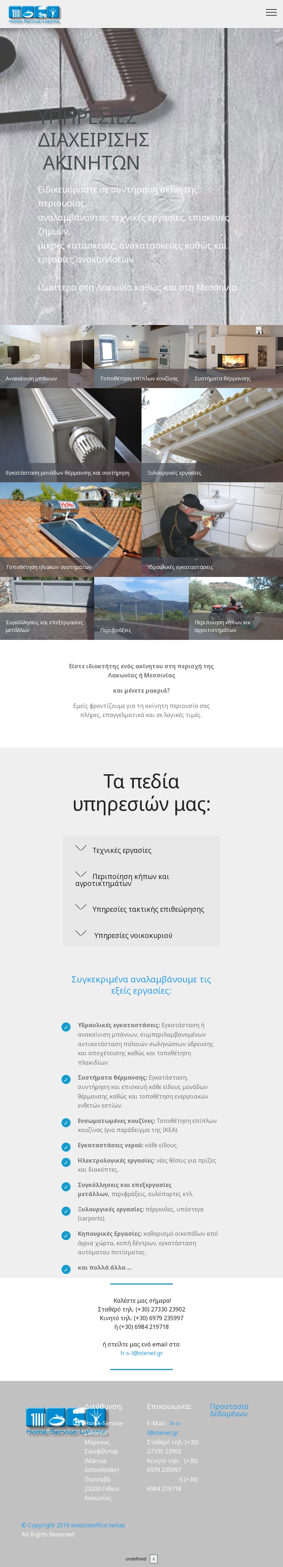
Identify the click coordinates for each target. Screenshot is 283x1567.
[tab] (141, 848)
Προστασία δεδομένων (229, 1409)
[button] (141, 848)
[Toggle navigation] (271, 12)
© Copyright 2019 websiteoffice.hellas (73, 1525)
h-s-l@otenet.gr (141, 1353)
